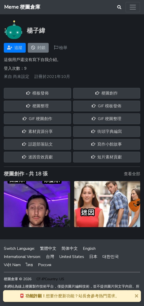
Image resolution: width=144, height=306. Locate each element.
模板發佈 (37, 93)
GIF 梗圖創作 (37, 119)
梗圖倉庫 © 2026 (17, 279)
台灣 (50, 257)
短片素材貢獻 (106, 157)
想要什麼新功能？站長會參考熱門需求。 (69, 296)
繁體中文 (48, 248)
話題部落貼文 (37, 144)
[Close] (136, 295)
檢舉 (60, 48)
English (89, 248)
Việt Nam (12, 265)
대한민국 (110, 257)
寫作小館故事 (106, 144)
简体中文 (69, 248)
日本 (93, 257)
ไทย (29, 265)
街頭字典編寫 (106, 131)
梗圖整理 (37, 106)
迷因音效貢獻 (37, 157)
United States (71, 257)
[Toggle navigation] (133, 7)
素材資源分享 (37, 131)
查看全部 (132, 174)
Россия (44, 265)
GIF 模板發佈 (106, 106)
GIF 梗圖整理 (106, 119)
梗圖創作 (106, 93)
